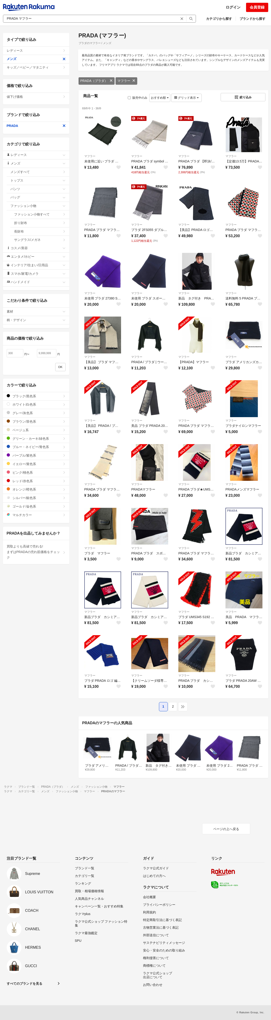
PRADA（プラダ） (96, 81)
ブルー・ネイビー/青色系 (36, 447)
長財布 (40, 231)
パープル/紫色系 (36, 455)
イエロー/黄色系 (36, 464)
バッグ (38, 197)
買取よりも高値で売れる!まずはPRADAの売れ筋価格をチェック (36, 551)
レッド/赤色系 (36, 481)
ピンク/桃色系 (36, 472)
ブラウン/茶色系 (36, 421)
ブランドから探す (252, 19)
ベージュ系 (36, 430)
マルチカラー (36, 515)
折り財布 (40, 223)
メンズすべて (38, 172)
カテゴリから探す (219, 19)
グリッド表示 (186, 97)
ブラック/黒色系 (36, 396)
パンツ (38, 189)
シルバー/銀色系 (36, 498)
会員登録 (257, 7)
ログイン (233, 7)
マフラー (126, 81)
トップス (38, 180)
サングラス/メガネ (40, 240)
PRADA (36, 126)
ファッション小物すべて (40, 214)
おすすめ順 (160, 97)
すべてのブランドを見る (24, 983)
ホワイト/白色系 (36, 404)
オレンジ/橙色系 (36, 489)
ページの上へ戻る (226, 829)
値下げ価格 (36, 97)
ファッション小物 (38, 206)
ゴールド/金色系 (36, 506)
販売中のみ (137, 97)
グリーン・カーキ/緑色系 (36, 438)
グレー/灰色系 (36, 413)
